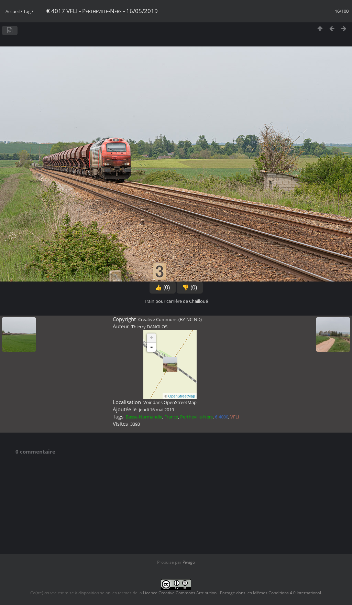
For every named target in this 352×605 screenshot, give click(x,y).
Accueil (13, 11)
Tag (27, 11)
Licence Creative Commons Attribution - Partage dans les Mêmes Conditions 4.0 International (232, 593)
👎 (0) (189, 287)
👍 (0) (162, 287)
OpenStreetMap (181, 396)
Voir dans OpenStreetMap (170, 402)
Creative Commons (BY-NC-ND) (170, 319)
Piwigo (189, 562)
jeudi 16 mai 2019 (156, 409)
